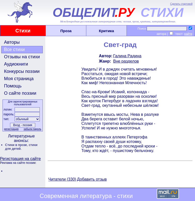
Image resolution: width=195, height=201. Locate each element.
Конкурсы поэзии (22, 71)
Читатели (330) (62, 179)
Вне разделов (126, 61)
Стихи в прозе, (17, 145)
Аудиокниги (16, 64)
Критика (106, 31)
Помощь (13, 85)
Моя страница (19, 78)
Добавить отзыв (92, 179)
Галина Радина (127, 56)
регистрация (11, 129)
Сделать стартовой (181, 4)
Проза (66, 31)
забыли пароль (32, 129)
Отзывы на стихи (22, 56)
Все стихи (14, 49)
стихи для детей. (21, 146)
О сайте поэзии (20, 93)
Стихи (22, 30)
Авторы (12, 42)
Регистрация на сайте (20, 159)
